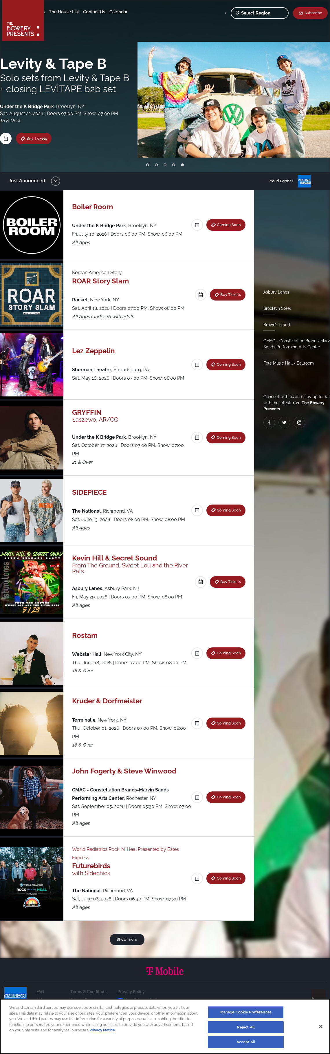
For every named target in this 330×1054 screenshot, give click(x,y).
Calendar (85, 20)
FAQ (40, 991)
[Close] (320, 1026)
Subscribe (313, 12)
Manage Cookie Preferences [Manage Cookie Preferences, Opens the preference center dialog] (246, 1012)
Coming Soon (226, 224)
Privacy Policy (131, 991)
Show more (128, 939)
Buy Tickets (228, 294)
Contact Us (60, 20)
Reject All (246, 1027)
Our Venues (78, 11)
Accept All (245, 1042)
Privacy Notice (102, 1030)
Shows (56, 11)
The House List (109, 11)
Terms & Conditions (88, 991)
